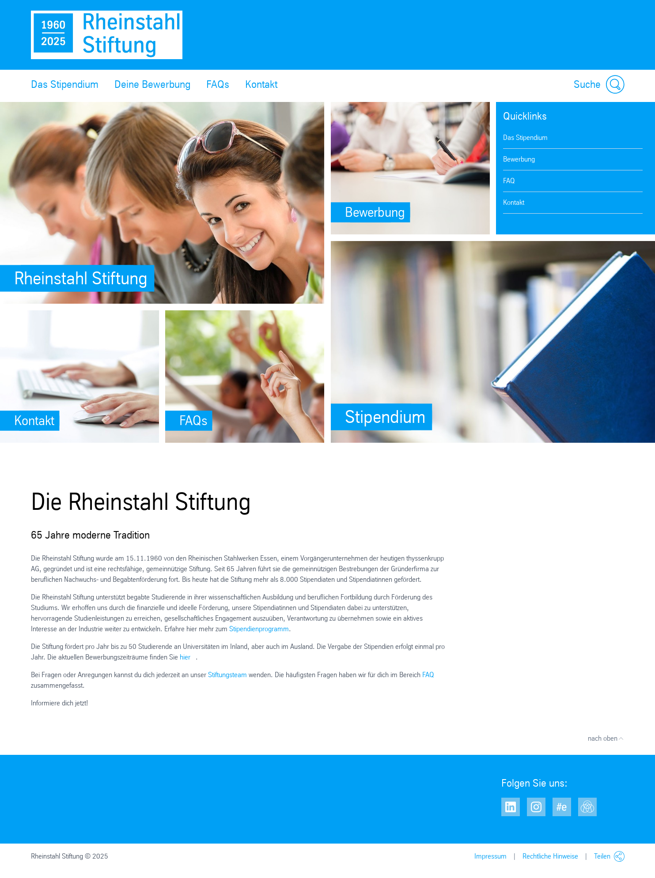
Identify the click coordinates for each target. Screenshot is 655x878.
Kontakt (261, 84)
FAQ (509, 181)
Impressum (490, 856)
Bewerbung (519, 159)
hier (185, 657)
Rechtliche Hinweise (550, 856)
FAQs (217, 84)
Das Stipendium (64, 84)
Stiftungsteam (227, 675)
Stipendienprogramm (259, 629)
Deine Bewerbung (152, 84)
